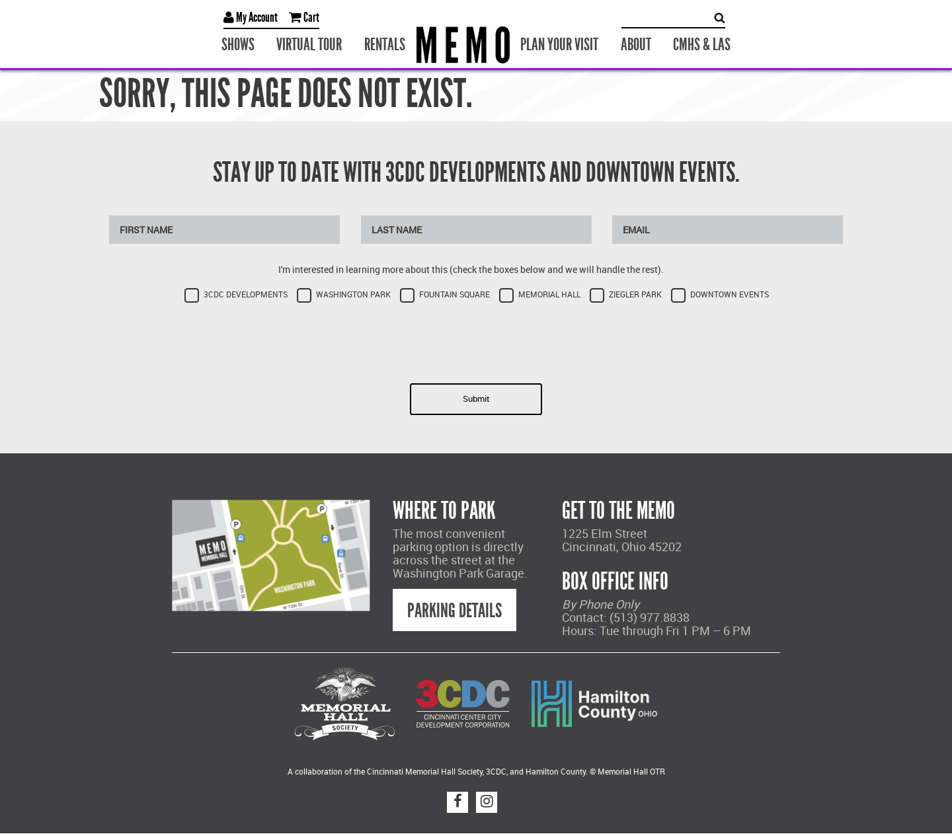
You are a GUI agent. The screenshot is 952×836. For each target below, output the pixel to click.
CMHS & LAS (702, 44)
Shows (238, 44)
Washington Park (353, 294)
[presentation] (476, 339)
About (636, 44)
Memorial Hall (549, 294)
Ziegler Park (635, 294)
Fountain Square (454, 294)
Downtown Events (729, 294)
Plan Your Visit (559, 44)
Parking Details (454, 611)
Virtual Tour (309, 44)
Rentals (384, 44)
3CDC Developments (246, 294)
